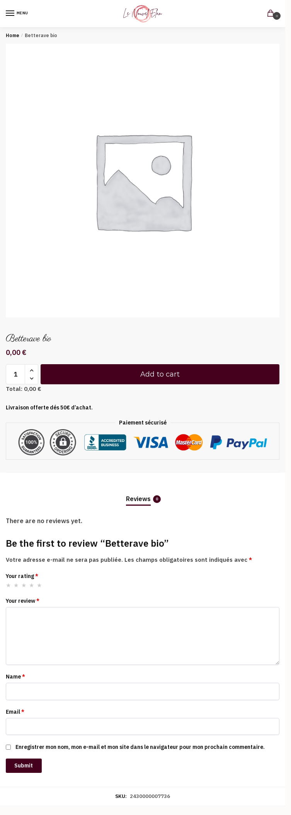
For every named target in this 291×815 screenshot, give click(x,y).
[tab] (142, 493)
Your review (22, 600)
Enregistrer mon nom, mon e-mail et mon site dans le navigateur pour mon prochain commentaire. (140, 746)
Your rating (22, 576)
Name (15, 676)
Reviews (138, 499)
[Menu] (17, 13)
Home (12, 35)
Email (15, 711)
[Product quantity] (15, 374)
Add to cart (160, 374)
